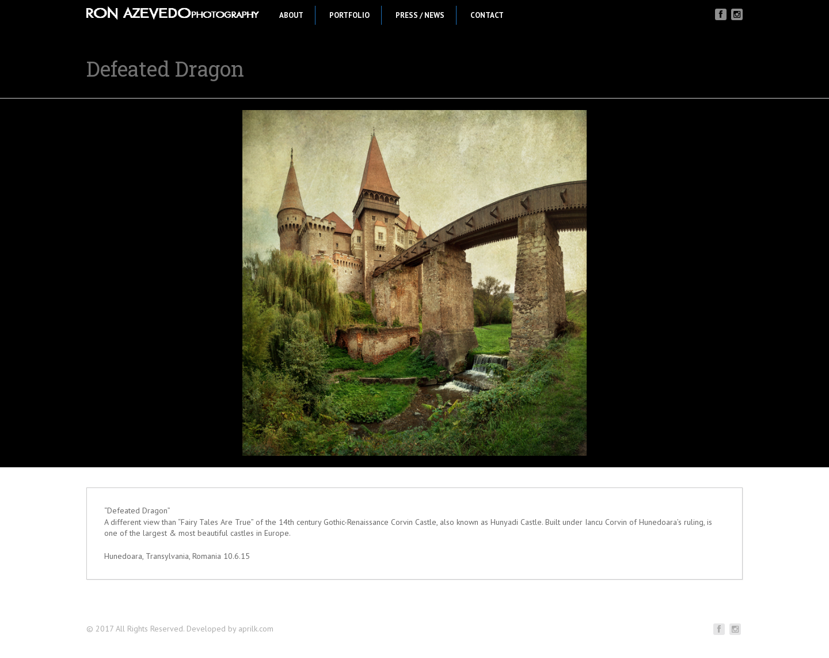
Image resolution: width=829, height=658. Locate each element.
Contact (487, 15)
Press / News (420, 15)
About (291, 15)
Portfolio (349, 15)
